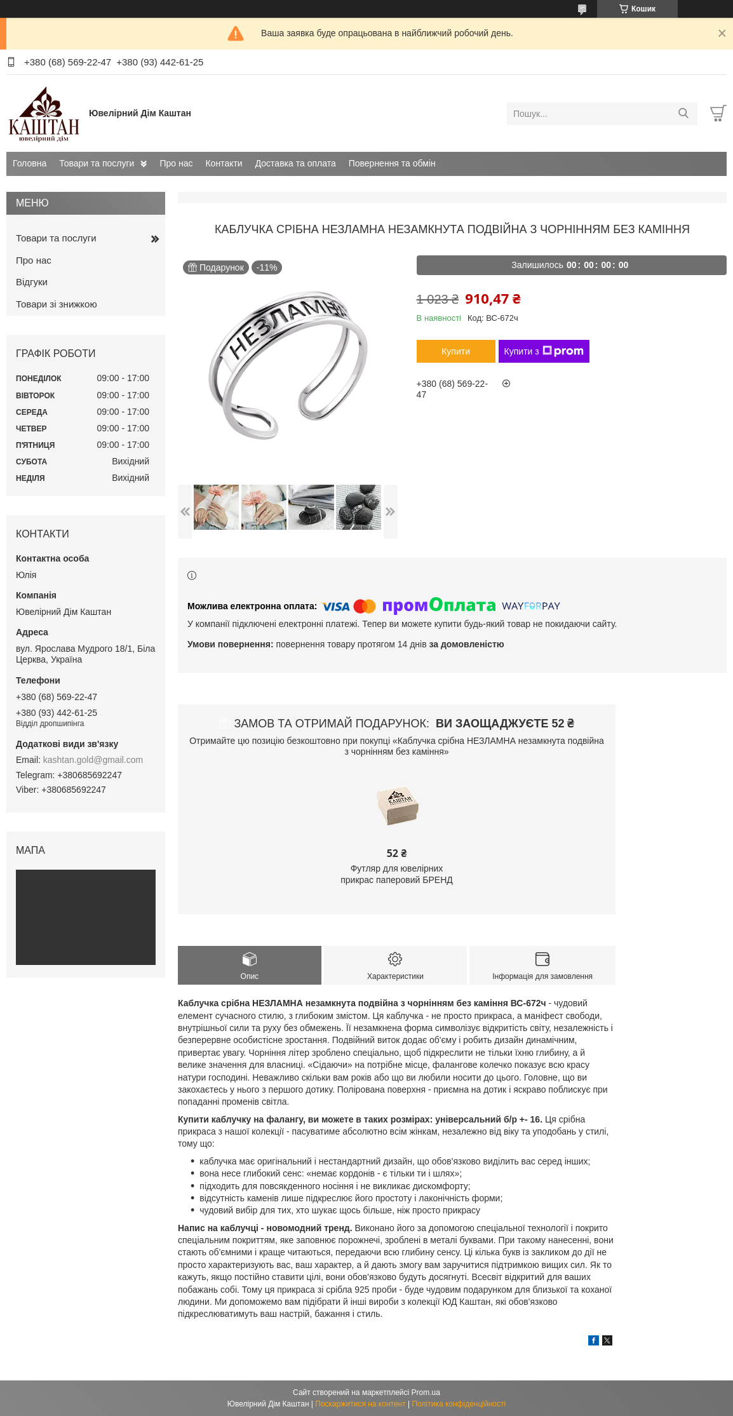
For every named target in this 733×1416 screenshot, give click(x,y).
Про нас (175, 163)
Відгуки (32, 281)
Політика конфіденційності (459, 1403)
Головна (29, 163)
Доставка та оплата (295, 163)
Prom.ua (426, 1392)
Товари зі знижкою (56, 304)
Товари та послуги (96, 163)
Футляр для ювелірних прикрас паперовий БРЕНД (396, 874)
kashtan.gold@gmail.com (93, 760)
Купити (455, 351)
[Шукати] (683, 113)
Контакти (223, 163)
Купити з (544, 351)
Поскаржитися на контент (360, 1403)
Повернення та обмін (392, 163)
